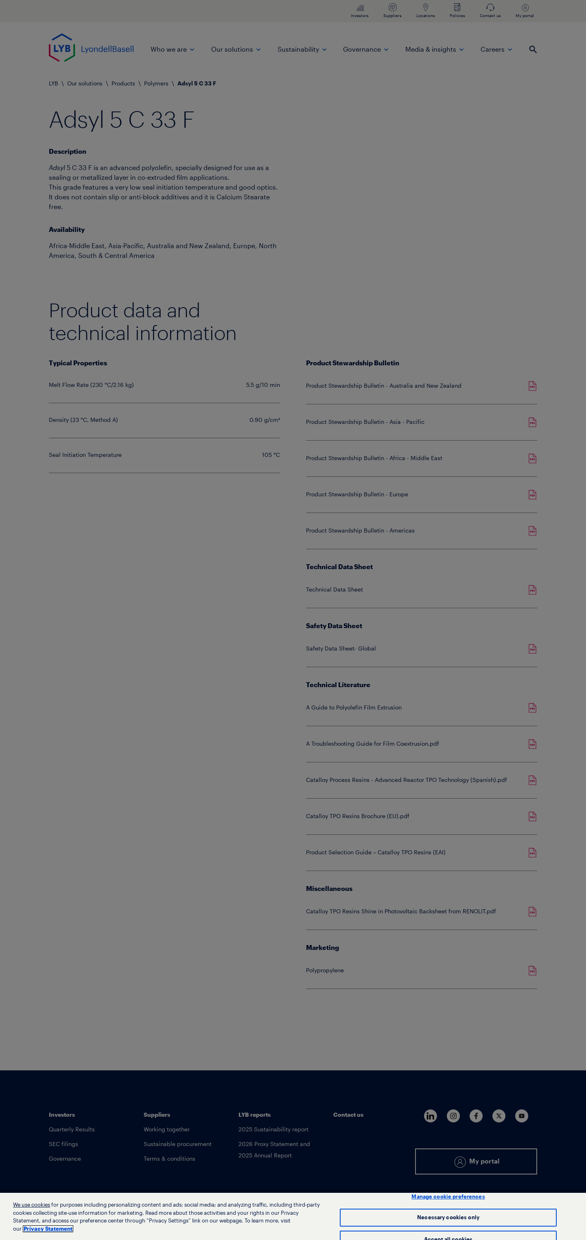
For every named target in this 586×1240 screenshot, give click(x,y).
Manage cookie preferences (448, 1200)
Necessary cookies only (448, 1222)
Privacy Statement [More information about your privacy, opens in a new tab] (48, 1233)
